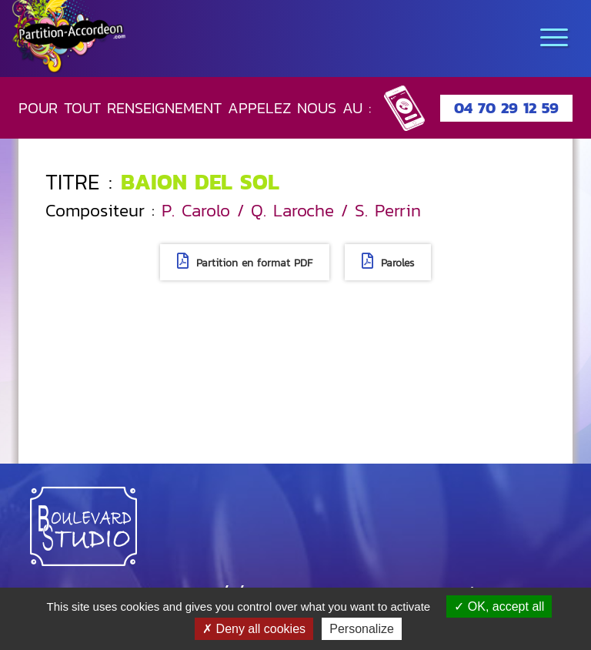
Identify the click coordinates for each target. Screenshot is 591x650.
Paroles (388, 262)
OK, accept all (499, 606)
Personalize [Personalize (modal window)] (361, 628)
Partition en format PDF (244, 262)
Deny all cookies (254, 628)
